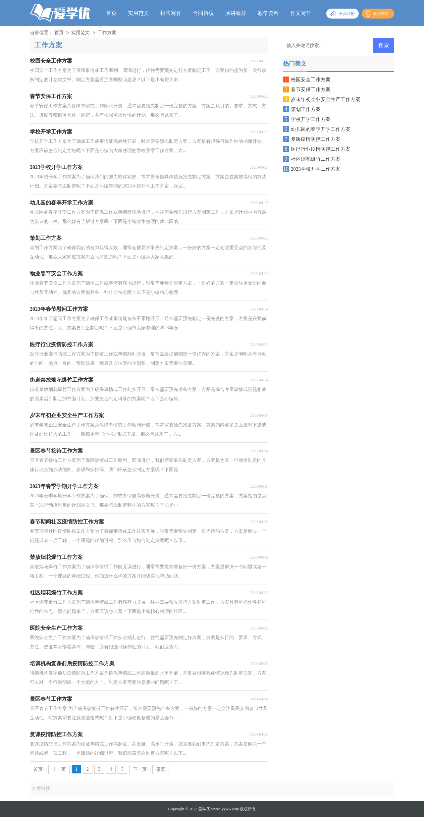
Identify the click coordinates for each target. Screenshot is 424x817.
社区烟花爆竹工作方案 (316, 159)
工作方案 (107, 32)
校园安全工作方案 (311, 79)
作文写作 (300, 13)
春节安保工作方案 (311, 89)
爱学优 (204, 809)
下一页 (140, 769)
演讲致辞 (235, 13)
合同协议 (203, 13)
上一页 (59, 769)
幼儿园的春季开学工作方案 (320, 129)
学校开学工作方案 (311, 119)
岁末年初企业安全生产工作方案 (325, 99)
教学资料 (268, 13)
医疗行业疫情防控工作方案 (320, 149)
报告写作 (171, 13)
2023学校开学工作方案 (316, 169)
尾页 (160, 769)
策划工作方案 (306, 109)
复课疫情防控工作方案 (316, 139)
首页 (111, 13)
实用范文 (138, 13)
